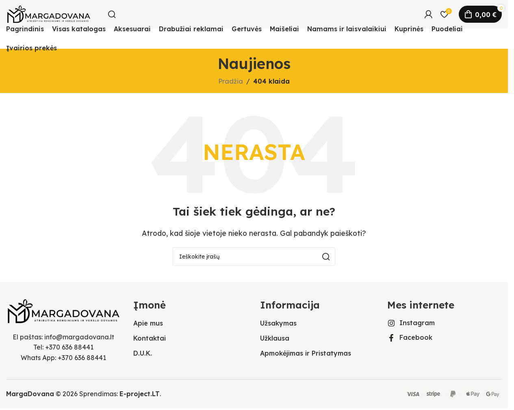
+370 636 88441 (69, 347)
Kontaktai (149, 338)
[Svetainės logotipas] (48, 13)
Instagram (417, 323)
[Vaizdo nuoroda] (63, 310)
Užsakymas (278, 323)
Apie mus (148, 323)
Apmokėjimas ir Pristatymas (305, 353)
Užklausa (274, 338)
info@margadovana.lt (79, 337)
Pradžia (230, 81)
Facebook (415, 337)
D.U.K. (142, 353)
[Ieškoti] (112, 14)
